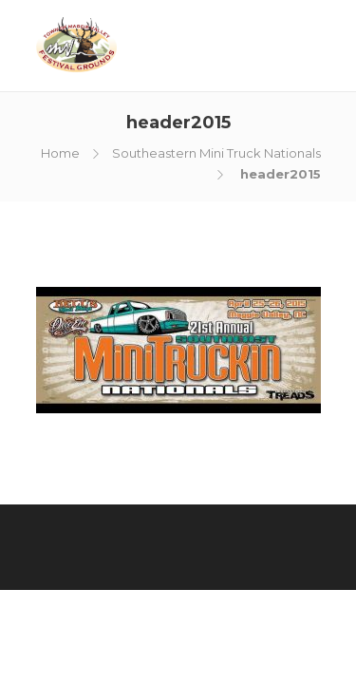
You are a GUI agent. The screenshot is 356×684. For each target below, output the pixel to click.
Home (60, 153)
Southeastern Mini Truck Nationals (216, 153)
